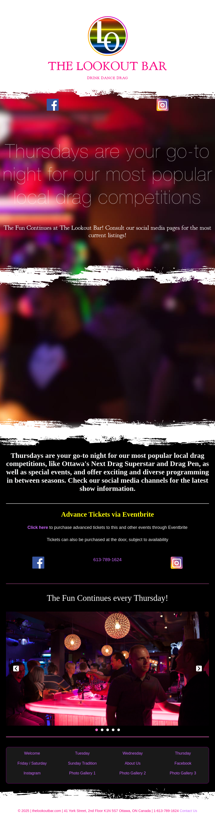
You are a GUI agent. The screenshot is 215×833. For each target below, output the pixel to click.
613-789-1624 (107, 559)
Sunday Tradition (82, 763)
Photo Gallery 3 (183, 773)
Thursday (183, 753)
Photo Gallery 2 (132, 773)
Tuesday (82, 753)
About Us (133, 763)
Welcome (32, 753)
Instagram (31, 773)
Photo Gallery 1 (82, 773)
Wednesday (133, 753)
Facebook (183, 763)
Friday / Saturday (32, 763)
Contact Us (188, 811)
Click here (38, 527)
